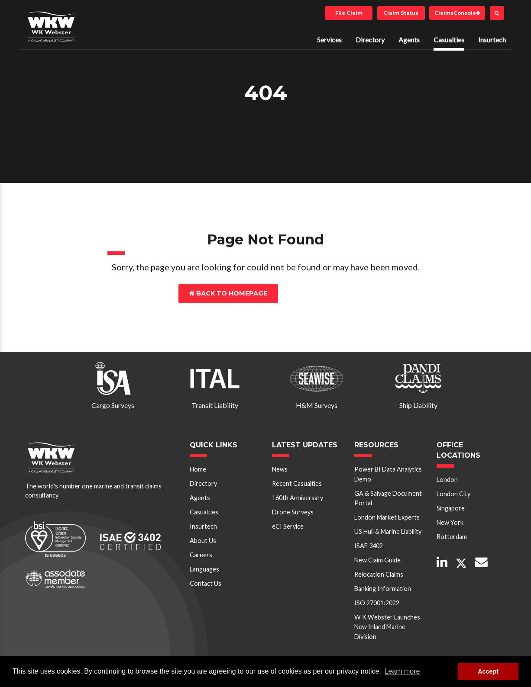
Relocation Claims (378, 574)
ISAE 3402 (368, 545)
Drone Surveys (293, 512)
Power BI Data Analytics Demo (388, 473)
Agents (409, 39)
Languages (204, 569)
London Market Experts (387, 517)
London (447, 479)
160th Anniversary (297, 497)
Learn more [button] (402, 671)
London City (453, 494)
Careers (201, 555)
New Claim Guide (377, 560)
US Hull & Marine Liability (387, 531)
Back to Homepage (228, 293)
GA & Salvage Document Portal (388, 498)
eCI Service (288, 526)
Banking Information (382, 588)
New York (450, 522)
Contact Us (316, 293)
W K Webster (51, 26)
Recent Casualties (297, 483)
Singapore (451, 508)
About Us (203, 540)
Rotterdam (452, 536)
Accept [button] (488, 671)
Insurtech (492, 39)
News (280, 469)
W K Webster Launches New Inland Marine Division (387, 626)
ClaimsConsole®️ (457, 13)
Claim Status (400, 13)
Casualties (449, 39)
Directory (370, 39)
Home (198, 469)
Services (329, 39)
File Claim (349, 13)
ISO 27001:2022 (376, 603)
